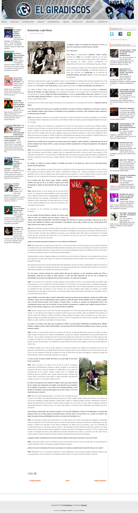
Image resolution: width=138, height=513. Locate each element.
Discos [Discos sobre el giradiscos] (41, 22)
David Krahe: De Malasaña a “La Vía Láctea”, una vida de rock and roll (126, 71)
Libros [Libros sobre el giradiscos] (66, 22)
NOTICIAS (7, 99)
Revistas (90, 22)
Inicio (4, 22)
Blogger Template (67, 510)
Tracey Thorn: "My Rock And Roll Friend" (17, 80)
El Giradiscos (67, 505)
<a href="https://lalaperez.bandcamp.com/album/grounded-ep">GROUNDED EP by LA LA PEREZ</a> (67, 464)
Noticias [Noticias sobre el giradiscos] (14, 22)
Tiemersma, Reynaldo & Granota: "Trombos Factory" (128, 177)
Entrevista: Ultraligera (127, 108)
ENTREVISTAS (9, 51)
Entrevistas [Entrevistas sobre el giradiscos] (28, 22)
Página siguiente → (101, 480)
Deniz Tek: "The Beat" (127, 160)
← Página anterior (34, 480)
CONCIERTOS (8, 28)
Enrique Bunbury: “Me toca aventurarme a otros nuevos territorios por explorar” (128, 126)
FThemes (81, 510)
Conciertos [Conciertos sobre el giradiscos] (53, 22)
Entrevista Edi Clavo (126, 143)
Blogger (84, 505)
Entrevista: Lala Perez (40, 30)
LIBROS (6, 76)
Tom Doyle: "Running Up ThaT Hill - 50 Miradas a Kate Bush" (128, 214)
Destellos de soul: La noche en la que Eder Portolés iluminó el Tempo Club (127, 196)
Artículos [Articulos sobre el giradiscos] (78, 22)
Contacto (102, 22)
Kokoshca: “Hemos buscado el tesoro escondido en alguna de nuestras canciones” (14, 163)
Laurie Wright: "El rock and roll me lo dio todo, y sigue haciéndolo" (127, 91)
